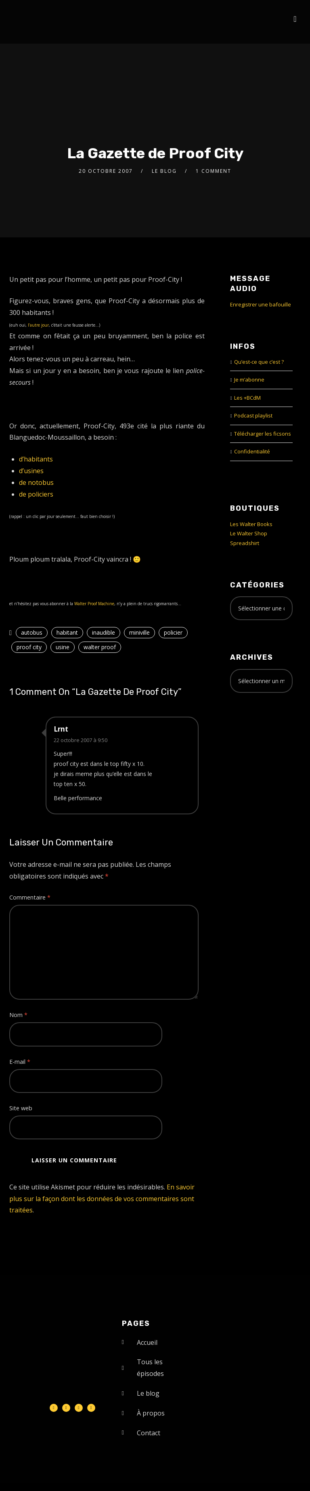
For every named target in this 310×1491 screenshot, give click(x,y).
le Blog (164, 171)
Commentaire (29, 897)
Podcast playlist (253, 415)
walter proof (100, 647)
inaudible (103, 632)
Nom (18, 1015)
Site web (20, 1108)
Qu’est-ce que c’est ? (259, 361)
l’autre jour (38, 325)
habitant (67, 632)
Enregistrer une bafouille (260, 304)
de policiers (36, 494)
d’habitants (36, 459)
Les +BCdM (247, 397)
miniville (139, 632)
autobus (31, 632)
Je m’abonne (249, 379)
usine (62, 647)
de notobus (36, 482)
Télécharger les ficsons (262, 433)
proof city (29, 647)
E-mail (19, 1061)
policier (173, 632)
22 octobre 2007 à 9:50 (80, 740)
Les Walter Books (251, 524)
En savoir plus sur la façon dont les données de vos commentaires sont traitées (102, 1199)
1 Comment (213, 171)
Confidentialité (252, 451)
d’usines (31, 470)
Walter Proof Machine (94, 603)
